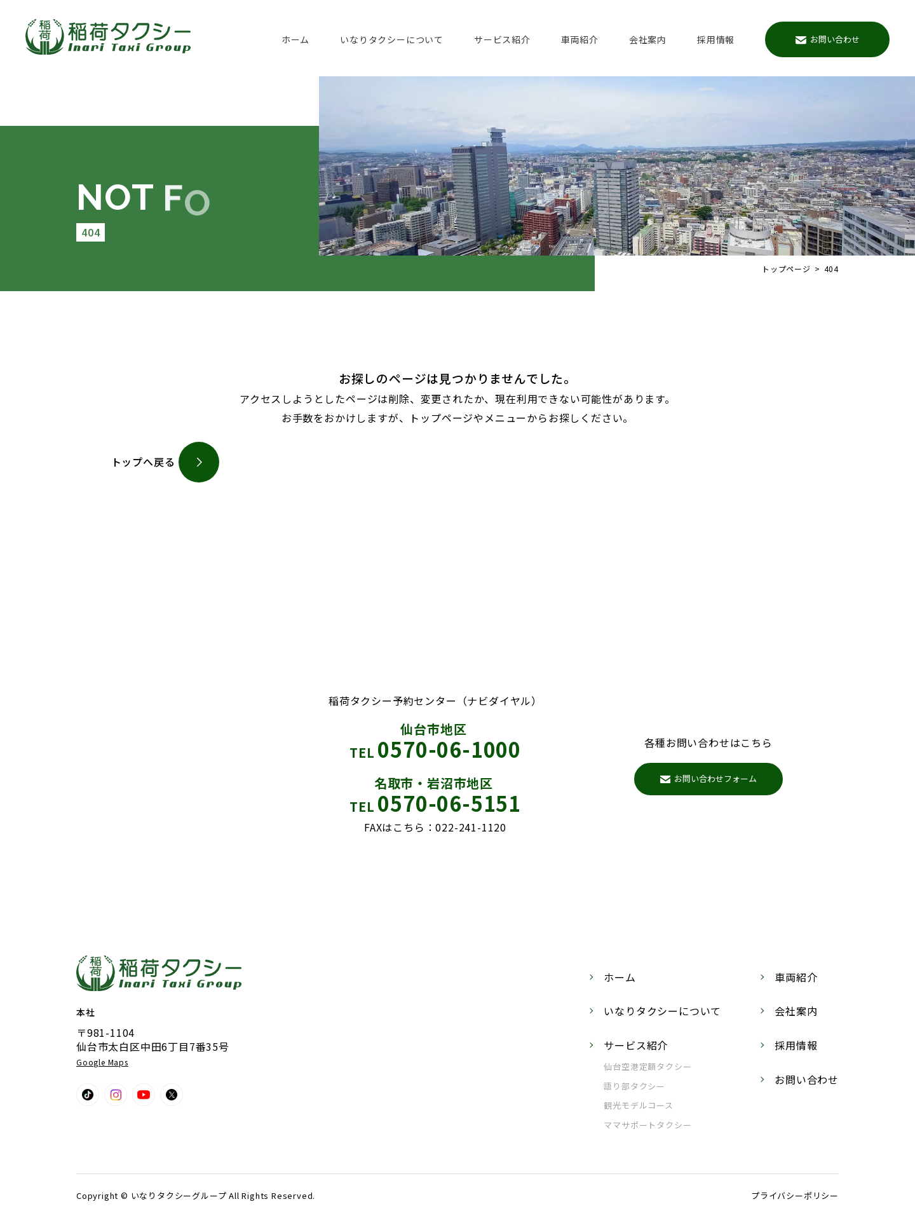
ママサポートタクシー (647, 1125)
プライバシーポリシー (795, 1195)
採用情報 (716, 39)
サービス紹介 (502, 39)
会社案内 (648, 39)
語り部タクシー (634, 1086)
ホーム (295, 39)
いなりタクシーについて (392, 39)
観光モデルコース (638, 1105)
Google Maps (102, 1062)
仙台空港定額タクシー (647, 1066)
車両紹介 (580, 39)
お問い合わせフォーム (708, 778)
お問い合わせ (828, 39)
